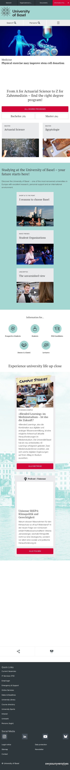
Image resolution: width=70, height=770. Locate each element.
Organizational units (26, 3)
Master (51, 116)
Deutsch (8, 3)
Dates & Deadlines (9, 695)
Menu (58, 23)
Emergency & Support (10, 685)
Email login (6, 681)
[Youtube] (45, 737)
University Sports (8, 709)
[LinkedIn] (25, 737)
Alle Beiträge (35, 466)
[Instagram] (4, 737)
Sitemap (5, 749)
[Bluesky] (65, 737)
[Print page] (51, 651)
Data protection (41, 744)
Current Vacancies (9, 671)
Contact (5, 754)
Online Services (8, 690)
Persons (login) (8, 723)
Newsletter (39, 749)
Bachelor (18, 116)
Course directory (8, 704)
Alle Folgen (35, 551)
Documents (44, 3)
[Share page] (18, 651)
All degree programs (35, 109)
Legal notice (6, 744)
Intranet (5, 714)
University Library (8, 700)
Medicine (35, 61)
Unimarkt (5, 719)
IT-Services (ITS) (8, 676)
